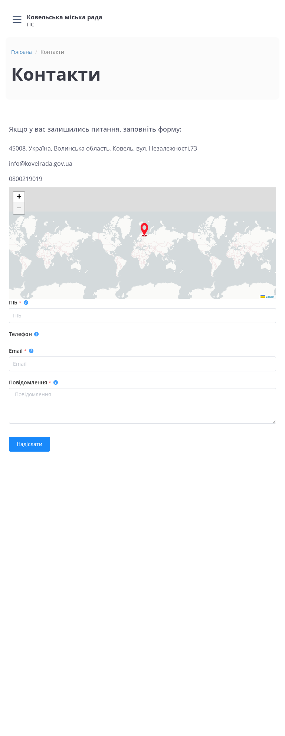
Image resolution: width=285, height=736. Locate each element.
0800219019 (25, 179)
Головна (21, 51)
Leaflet (267, 296)
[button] (144, 229)
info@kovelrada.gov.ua (40, 163)
